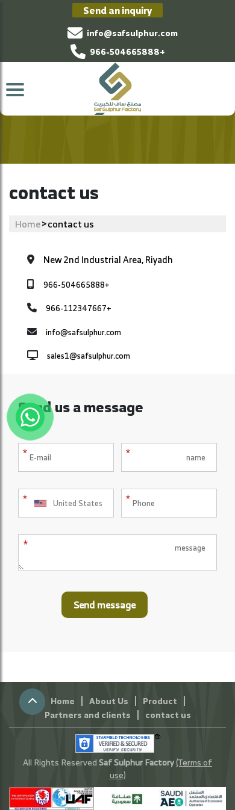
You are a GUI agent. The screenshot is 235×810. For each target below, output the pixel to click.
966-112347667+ (78, 309)
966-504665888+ (117, 51)
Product (160, 701)
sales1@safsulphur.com (88, 356)
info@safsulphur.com (122, 32)
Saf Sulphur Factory (137, 762)
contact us (168, 715)
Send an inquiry (117, 10)
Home (27, 224)
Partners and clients (88, 715)
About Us (108, 701)
